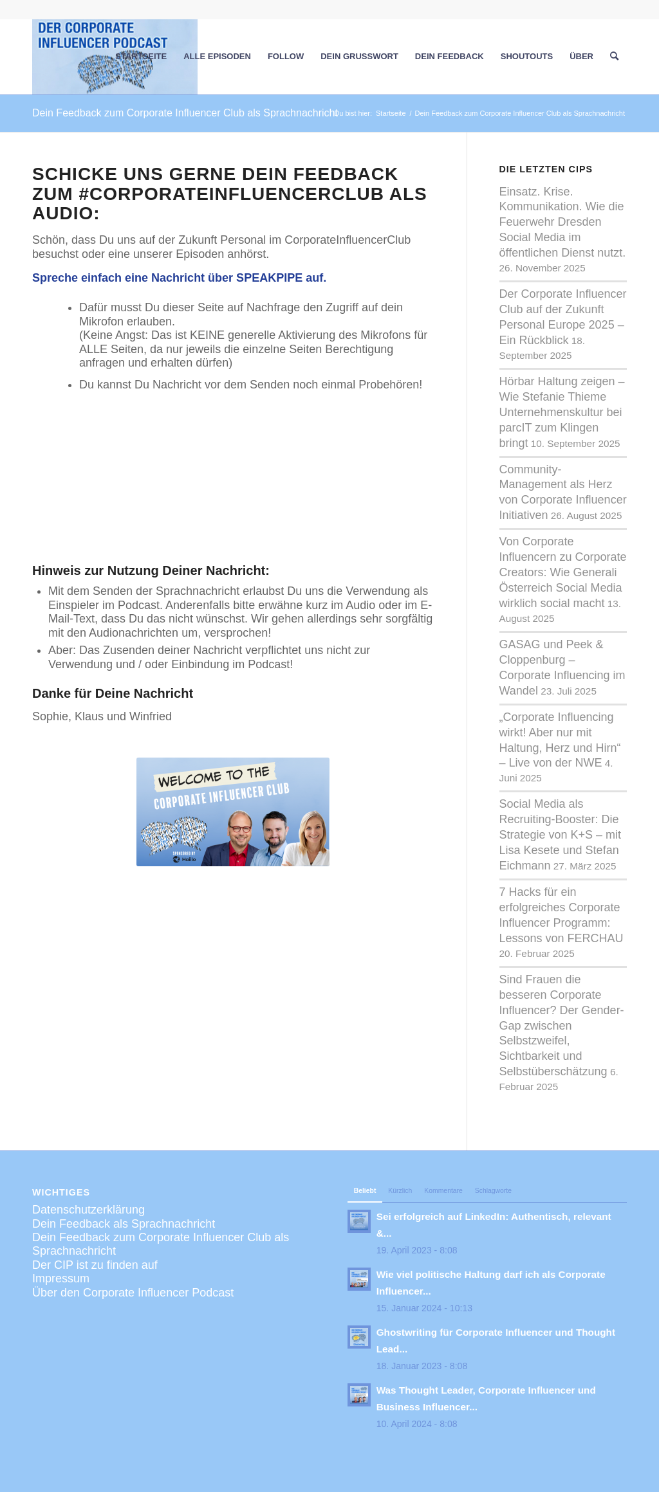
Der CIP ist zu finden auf (95, 1265)
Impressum (60, 1278)
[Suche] (614, 57)
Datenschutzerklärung (88, 1209)
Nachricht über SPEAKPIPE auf (237, 277)
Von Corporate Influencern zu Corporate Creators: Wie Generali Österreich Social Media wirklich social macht (563, 572)
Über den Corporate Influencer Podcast (133, 1292)
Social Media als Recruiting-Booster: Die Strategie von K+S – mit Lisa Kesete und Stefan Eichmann (560, 834)
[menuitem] (141, 57)
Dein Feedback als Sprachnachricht (123, 1223)
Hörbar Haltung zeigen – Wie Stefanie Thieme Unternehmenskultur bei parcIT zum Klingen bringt (562, 412)
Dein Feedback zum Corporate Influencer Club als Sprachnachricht (185, 112)
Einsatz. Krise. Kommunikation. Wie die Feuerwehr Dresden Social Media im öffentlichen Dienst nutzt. (562, 222)
